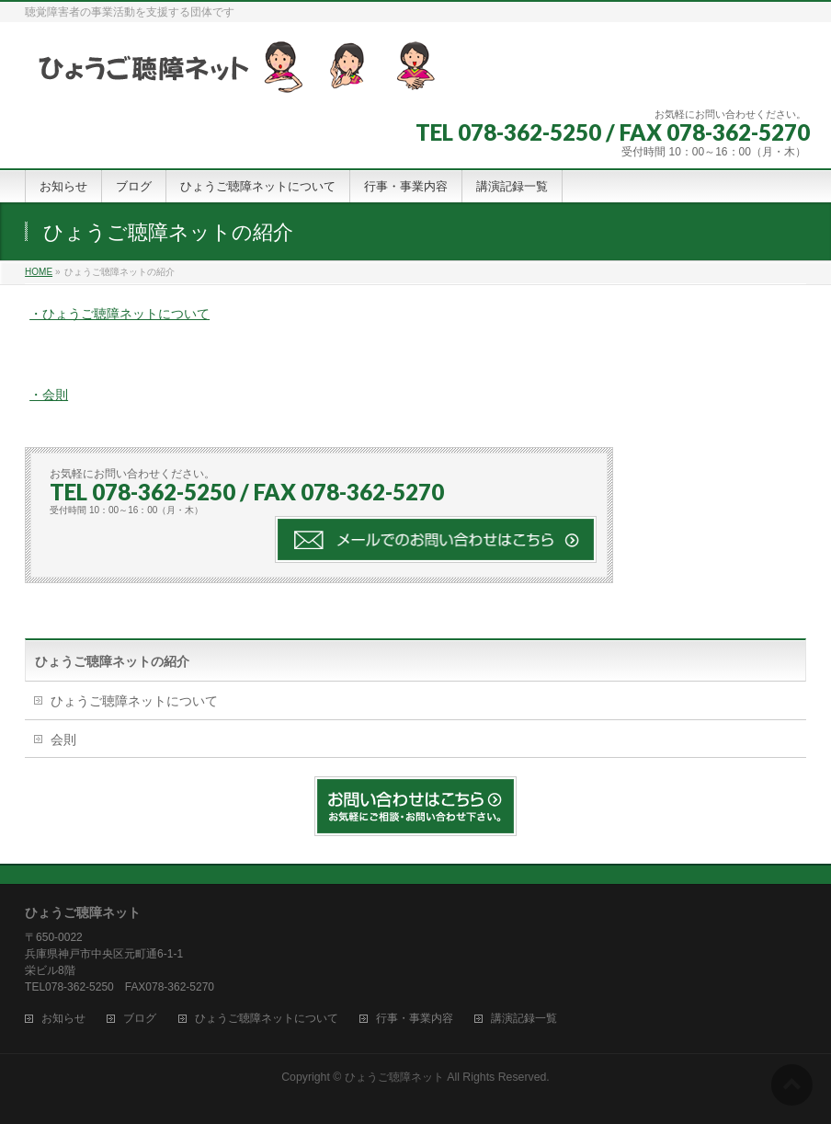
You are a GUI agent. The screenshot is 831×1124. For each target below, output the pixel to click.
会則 (63, 739)
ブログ (139, 1019)
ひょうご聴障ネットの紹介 (112, 661)
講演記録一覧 (524, 1019)
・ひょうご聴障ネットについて (119, 313)
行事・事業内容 (414, 1019)
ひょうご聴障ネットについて (134, 701)
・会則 (48, 394)
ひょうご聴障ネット (394, 1077)
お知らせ (63, 1019)
